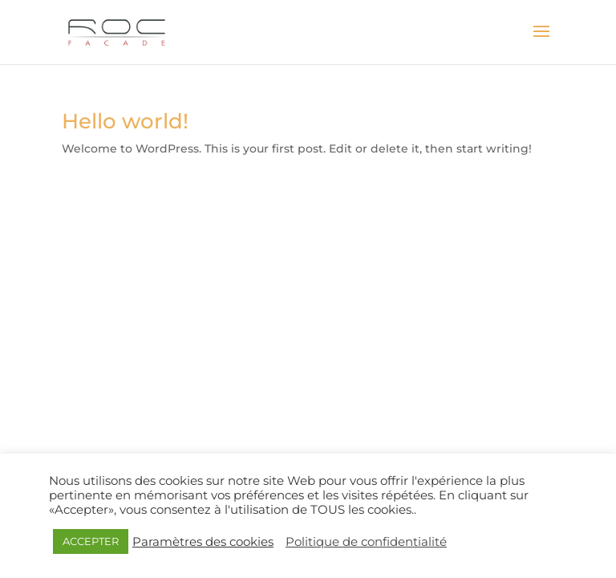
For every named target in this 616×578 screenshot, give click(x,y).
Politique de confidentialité (366, 542)
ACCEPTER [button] (91, 541)
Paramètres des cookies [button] (203, 542)
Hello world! (125, 121)
